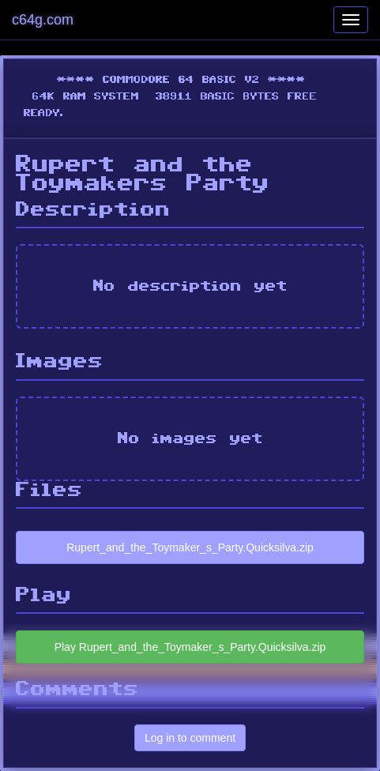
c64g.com (42, 20)
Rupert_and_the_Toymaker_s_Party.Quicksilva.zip (190, 547)
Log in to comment (190, 738)
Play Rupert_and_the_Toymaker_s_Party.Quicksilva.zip (190, 647)
